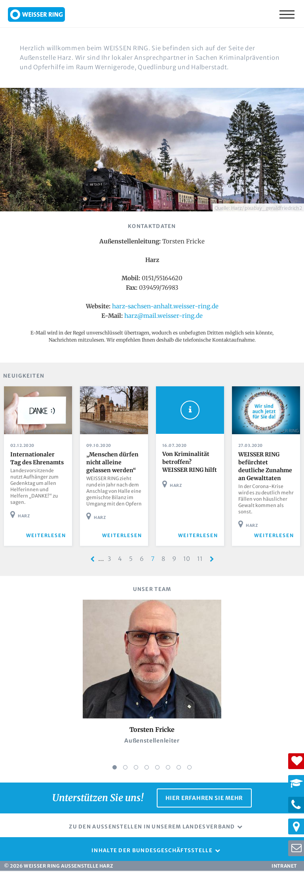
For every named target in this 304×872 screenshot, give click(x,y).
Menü (287, 14)
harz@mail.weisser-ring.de (163, 315)
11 (201, 559)
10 (188, 559)
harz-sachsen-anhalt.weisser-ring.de (165, 306)
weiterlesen (46, 536)
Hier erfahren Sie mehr (204, 798)
